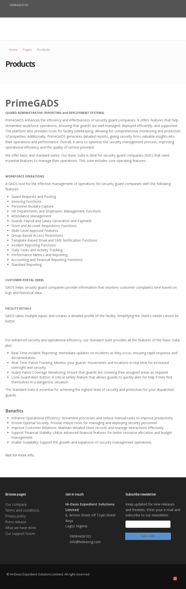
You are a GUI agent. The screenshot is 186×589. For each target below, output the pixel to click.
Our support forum (20, 533)
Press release (15, 522)
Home (13, 49)
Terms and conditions (22, 510)
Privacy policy (15, 516)
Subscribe (147, 536)
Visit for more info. (19, 455)
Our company (16, 504)
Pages (27, 49)
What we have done (20, 527)
